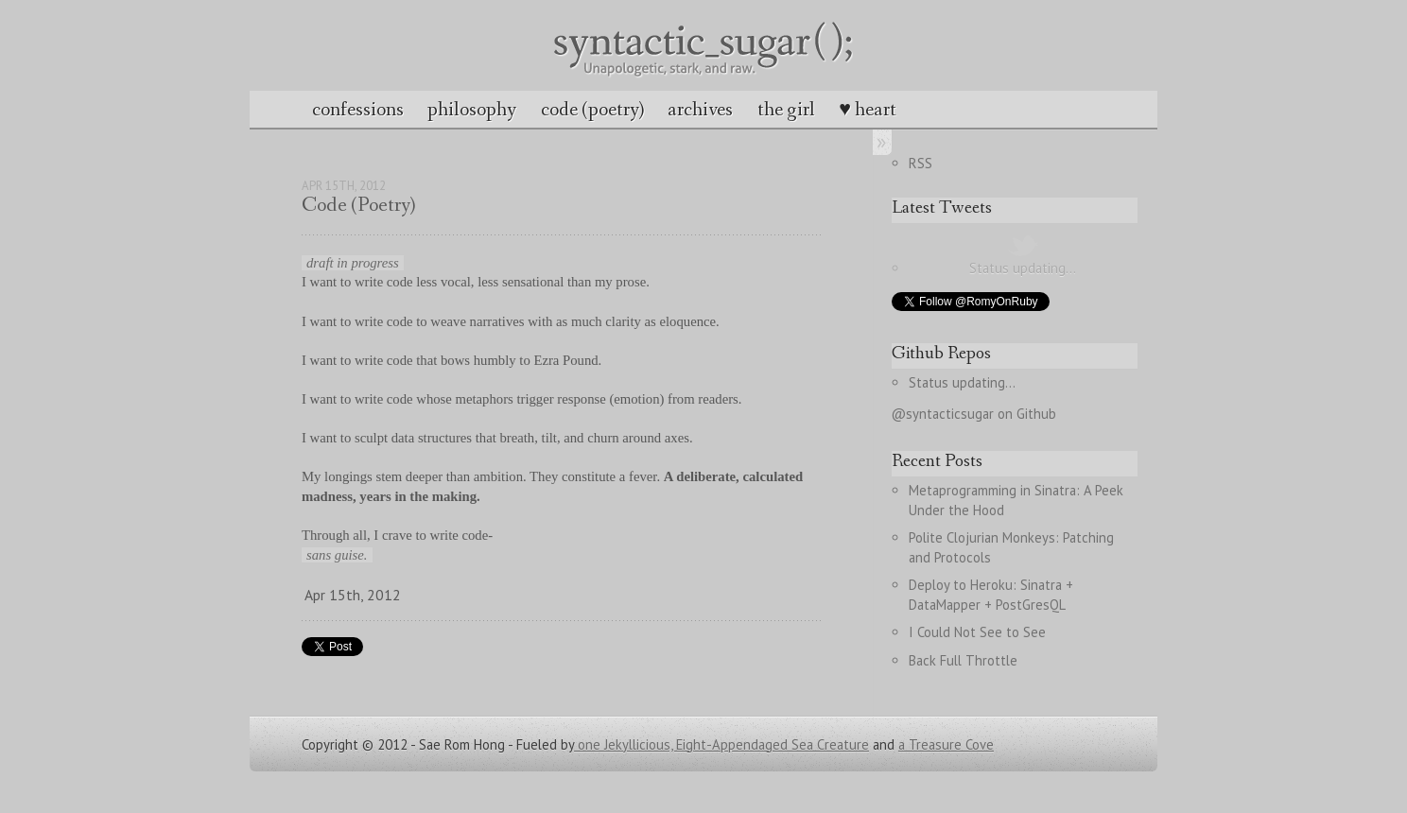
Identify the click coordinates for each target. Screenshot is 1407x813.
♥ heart (867, 109)
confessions (358, 109)
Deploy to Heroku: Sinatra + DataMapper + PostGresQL (993, 595)
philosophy (471, 109)
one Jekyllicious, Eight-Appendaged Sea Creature (721, 744)
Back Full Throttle (963, 660)
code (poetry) (592, 109)
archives (700, 109)
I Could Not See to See (977, 632)
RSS (920, 163)
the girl (786, 109)
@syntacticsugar (943, 414)
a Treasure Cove (946, 744)
